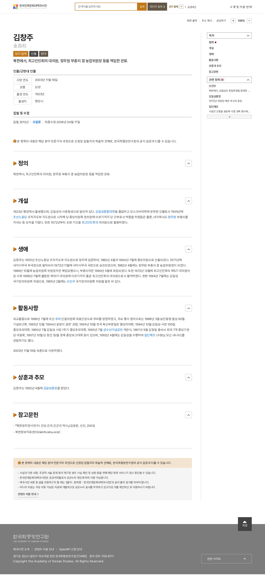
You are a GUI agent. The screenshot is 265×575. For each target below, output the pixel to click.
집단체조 (149, 336)
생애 (211, 54)
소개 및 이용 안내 (241, 7)
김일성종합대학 (105, 212)
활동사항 (213, 60)
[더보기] (229, 117)
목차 (211, 36)
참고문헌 (213, 72)
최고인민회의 (90, 223)
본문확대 (233, 21)
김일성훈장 (50, 389)
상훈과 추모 (215, 66)
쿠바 (58, 320)
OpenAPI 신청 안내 (70, 550)
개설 (211, 49)
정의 (211, 43)
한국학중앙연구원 (30, 539)
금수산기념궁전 (113, 330)
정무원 (172, 217)
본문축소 (249, 21)
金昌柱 (19, 46)
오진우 (71, 282)
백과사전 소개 (21, 550)
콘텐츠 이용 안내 (27, 494)
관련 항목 (216, 80)
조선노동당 (20, 217)
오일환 (37, 122)
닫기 (188, 163)
